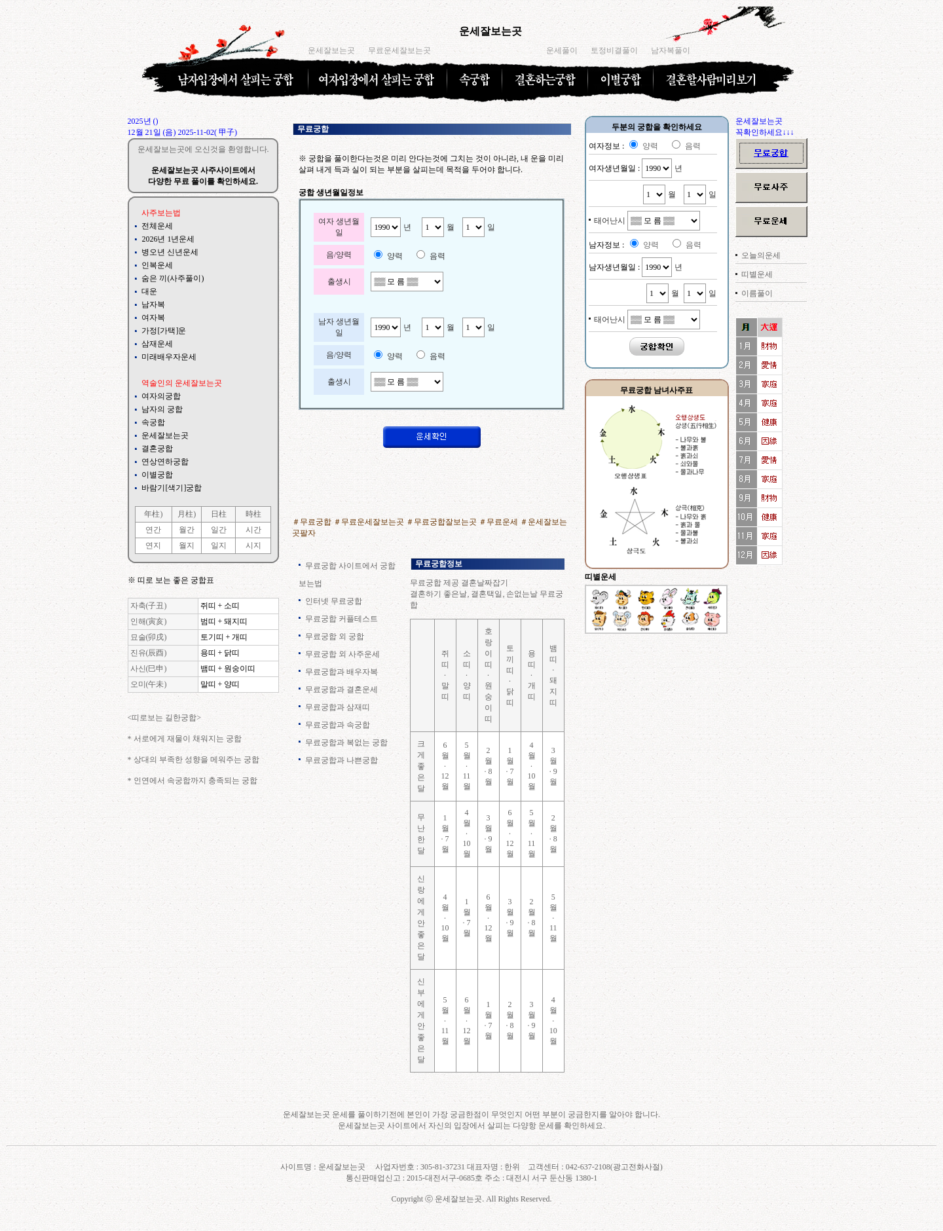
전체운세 (157, 225)
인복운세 (157, 265)
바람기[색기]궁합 (171, 487)
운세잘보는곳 (490, 31)
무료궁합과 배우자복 (341, 671)
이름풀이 (757, 293)
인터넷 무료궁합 (333, 601)
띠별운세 (757, 274)
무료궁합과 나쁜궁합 (341, 760)
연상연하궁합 (165, 461)
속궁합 (153, 422)
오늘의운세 (761, 255)
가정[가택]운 (163, 330)
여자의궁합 (161, 396)
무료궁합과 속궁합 (337, 724)
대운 (149, 291)
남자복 (153, 304)
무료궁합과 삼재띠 (337, 707)
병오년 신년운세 (169, 252)
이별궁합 (157, 474)
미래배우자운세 (168, 356)
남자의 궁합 (162, 409)
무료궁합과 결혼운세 (341, 689)
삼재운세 (157, 343)
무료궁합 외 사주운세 (342, 654)
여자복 (153, 317)
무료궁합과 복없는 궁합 (346, 742)
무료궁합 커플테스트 (341, 618)
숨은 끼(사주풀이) (172, 278)
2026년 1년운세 (167, 239)
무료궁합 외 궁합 (334, 636)
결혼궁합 (157, 448)
